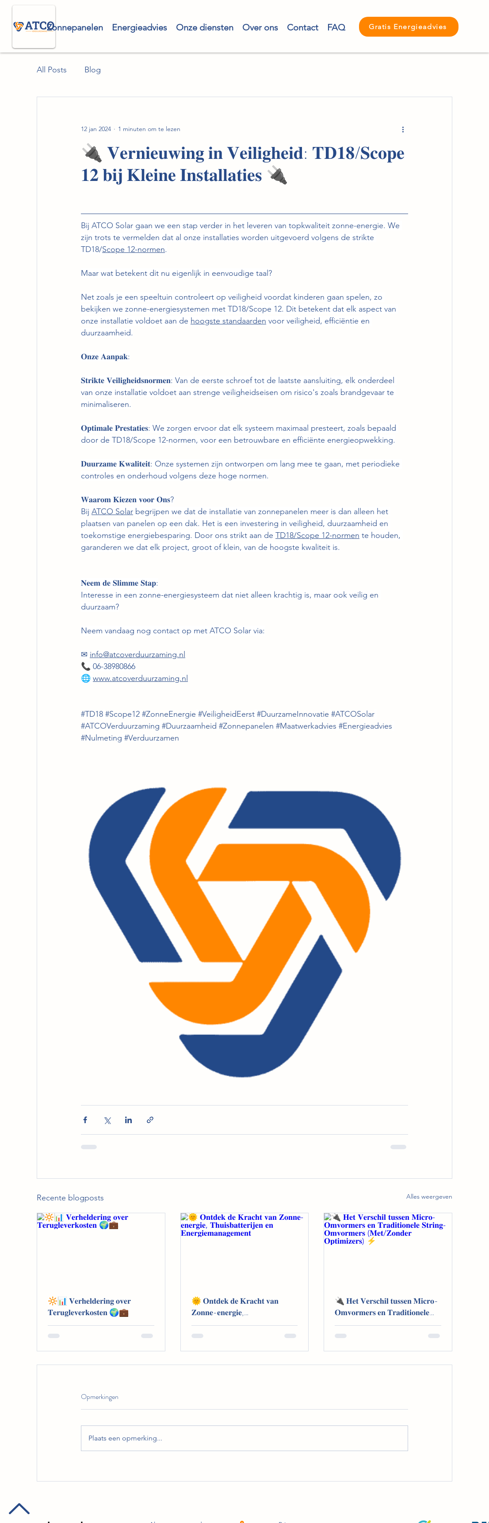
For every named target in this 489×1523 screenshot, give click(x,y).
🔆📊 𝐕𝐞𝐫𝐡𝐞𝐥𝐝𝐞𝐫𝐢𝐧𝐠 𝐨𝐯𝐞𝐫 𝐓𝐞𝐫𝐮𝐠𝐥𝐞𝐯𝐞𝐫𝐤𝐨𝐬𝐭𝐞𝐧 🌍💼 (89, 1306)
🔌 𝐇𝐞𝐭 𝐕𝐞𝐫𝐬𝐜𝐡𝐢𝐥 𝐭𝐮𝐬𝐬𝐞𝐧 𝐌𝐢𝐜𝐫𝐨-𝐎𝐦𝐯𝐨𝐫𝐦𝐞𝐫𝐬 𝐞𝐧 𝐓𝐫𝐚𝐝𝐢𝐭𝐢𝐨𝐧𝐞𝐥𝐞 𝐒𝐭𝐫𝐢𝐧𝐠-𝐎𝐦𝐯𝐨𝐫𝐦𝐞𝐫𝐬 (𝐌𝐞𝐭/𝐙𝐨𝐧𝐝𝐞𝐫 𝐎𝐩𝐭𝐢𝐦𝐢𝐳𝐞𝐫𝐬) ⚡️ (386, 1306)
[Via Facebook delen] (85, 1120)
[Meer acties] (402, 129)
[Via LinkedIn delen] (128, 1120)
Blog (92, 70)
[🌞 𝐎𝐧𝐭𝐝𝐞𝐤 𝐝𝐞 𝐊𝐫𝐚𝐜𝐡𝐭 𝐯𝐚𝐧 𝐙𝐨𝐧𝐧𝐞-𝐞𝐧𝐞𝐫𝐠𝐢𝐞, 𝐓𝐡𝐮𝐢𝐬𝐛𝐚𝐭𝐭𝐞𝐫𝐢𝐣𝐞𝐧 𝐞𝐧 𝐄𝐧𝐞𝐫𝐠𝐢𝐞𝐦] (245, 1249)
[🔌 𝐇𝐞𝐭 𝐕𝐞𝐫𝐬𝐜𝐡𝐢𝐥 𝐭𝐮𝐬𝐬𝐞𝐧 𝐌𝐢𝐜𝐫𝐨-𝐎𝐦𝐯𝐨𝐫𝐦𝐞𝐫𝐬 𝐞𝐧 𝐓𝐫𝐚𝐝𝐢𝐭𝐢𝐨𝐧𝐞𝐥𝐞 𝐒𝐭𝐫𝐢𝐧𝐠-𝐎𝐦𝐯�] (388, 1249)
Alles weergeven (429, 1196)
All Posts (52, 70)
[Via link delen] (150, 1120)
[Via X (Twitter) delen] (107, 1120)
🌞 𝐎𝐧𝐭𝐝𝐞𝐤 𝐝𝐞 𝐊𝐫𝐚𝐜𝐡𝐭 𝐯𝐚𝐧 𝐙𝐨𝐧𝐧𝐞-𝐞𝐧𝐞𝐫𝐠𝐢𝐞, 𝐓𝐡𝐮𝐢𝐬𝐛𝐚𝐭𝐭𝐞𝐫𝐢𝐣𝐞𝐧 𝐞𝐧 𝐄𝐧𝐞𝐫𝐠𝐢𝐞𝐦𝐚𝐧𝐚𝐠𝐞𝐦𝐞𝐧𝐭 (235, 1306)
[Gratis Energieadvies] (408, 27)
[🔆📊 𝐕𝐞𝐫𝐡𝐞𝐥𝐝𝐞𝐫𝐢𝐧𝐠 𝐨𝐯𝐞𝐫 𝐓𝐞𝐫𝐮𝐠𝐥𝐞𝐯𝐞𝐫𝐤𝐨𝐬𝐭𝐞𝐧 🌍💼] (101, 1249)
